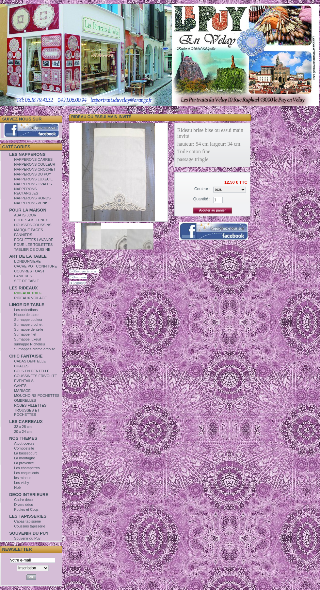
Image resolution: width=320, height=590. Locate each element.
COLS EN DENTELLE (31, 371)
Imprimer (80, 277)
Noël (18, 487)
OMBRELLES (25, 400)
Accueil (75, 110)
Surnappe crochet (28, 324)
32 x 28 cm (23, 427)
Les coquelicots (26, 473)
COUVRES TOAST (29, 271)
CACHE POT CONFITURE (35, 266)
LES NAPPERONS (27, 154)
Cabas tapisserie (27, 521)
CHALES (21, 366)
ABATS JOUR (25, 215)
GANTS (20, 386)
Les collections (26, 310)
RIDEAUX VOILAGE (30, 298)
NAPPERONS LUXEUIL (33, 179)
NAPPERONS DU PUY (32, 174)
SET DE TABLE (26, 281)
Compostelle (24, 448)
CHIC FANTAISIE (25, 356)
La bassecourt (25, 453)
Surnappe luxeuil (27, 339)
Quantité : (201, 199)
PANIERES (23, 276)
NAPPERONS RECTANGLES (26, 191)
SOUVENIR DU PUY (29, 533)
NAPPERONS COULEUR (34, 164)
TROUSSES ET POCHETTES (26, 412)
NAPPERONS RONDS (32, 198)
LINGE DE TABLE (26, 304)
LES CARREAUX (26, 421)
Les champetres (27, 468)
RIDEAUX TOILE (28, 293)
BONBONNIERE (27, 261)
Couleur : (202, 189)
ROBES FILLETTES (30, 405)
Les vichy (21, 483)
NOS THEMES (23, 438)
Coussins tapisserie (29, 526)
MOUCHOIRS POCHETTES (36, 395)
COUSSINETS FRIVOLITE (35, 376)
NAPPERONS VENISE (32, 203)
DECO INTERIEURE (28, 494)
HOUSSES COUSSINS (32, 225)
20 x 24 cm (23, 431)
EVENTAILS (24, 381)
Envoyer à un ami (86, 271)
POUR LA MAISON (27, 210)
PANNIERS (23, 235)
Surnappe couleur (28, 320)
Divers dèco (23, 505)
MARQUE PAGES (28, 230)
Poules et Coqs (26, 509)
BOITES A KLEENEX (31, 220)
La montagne (24, 458)
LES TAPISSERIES (27, 516)
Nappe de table (26, 315)
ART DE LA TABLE (28, 256)
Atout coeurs (24, 443)
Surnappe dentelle (28, 329)
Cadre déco (23, 500)
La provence (24, 463)
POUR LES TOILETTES (33, 245)
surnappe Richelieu (29, 344)
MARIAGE (22, 391)
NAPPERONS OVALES (33, 184)
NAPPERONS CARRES (33, 159)
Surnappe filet (25, 334)
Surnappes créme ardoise (34, 349)
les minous (22, 478)
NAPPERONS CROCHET (35, 169)
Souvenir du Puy (27, 538)
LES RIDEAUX (23, 288)
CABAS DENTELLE (30, 361)
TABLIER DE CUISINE (32, 249)
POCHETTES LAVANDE (33, 240)
